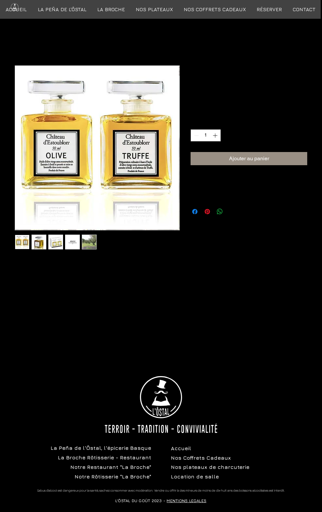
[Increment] (216, 135)
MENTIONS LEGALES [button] (186, 500)
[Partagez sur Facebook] (195, 212)
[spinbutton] (206, 135)
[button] (214, 9)
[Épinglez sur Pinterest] (207, 212)
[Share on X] (232, 212)
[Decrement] (196, 135)
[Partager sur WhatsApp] (220, 212)
